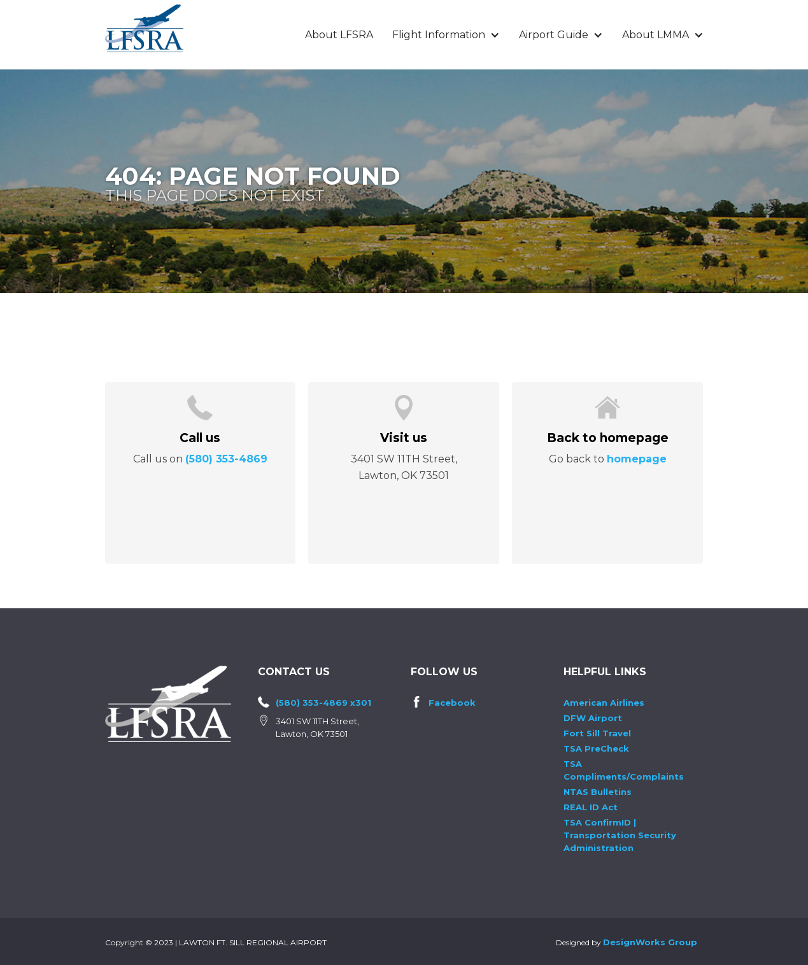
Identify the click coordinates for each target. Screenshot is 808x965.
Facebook (452, 702)
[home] (144, 28)
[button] (446, 35)
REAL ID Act (590, 807)
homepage (637, 459)
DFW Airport (592, 718)
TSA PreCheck (596, 748)
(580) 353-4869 (226, 459)
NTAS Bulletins (597, 792)
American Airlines (603, 702)
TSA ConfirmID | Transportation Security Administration (619, 835)
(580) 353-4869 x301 (323, 702)
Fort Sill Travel (597, 733)
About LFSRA (339, 35)
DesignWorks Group (650, 942)
